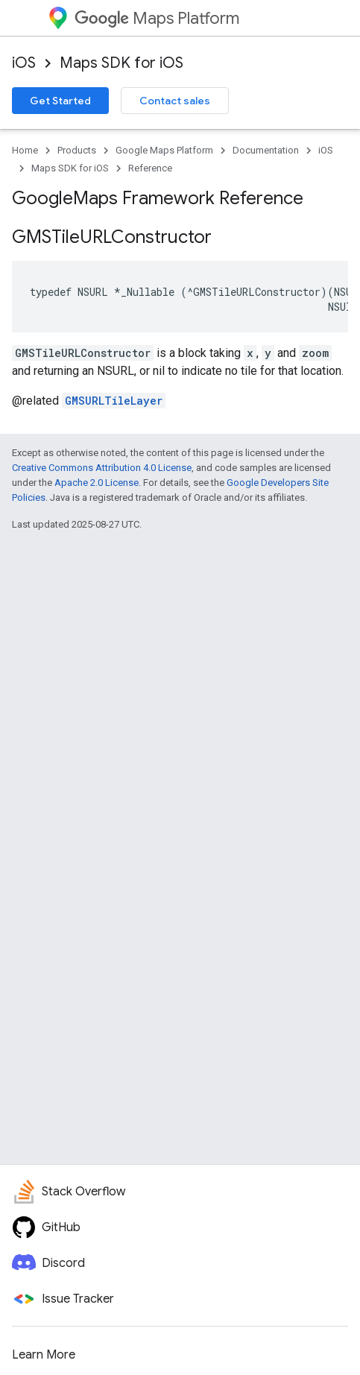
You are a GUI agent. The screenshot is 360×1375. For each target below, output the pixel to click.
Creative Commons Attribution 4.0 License (102, 467)
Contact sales (174, 100)
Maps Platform (157, 18)
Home (25, 150)
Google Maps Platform (164, 150)
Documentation (266, 150)
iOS (24, 63)
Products (76, 150)
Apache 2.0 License (96, 482)
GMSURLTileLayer (113, 400)
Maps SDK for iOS (121, 63)
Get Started (60, 100)
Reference (150, 168)
